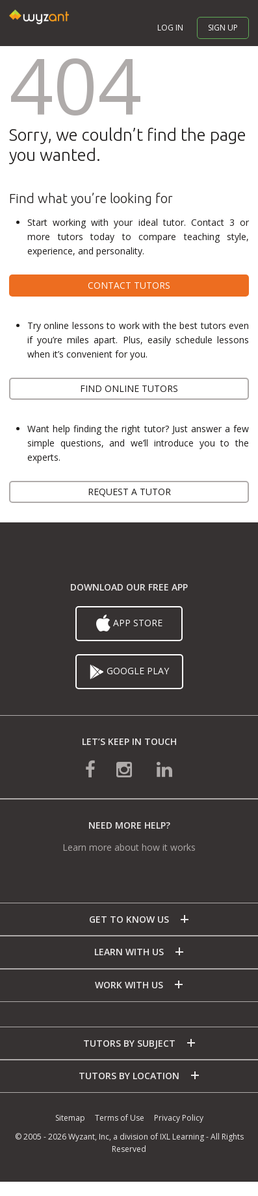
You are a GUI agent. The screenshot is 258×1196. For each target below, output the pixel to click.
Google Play (129, 672)
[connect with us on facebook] (90, 769)
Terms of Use (119, 1117)
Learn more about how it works (129, 847)
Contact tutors (129, 285)
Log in (170, 27)
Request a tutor (129, 491)
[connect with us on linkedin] (164, 769)
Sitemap (70, 1117)
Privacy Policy (178, 1117)
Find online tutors (129, 388)
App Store (129, 624)
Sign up (223, 27)
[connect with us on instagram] (125, 769)
